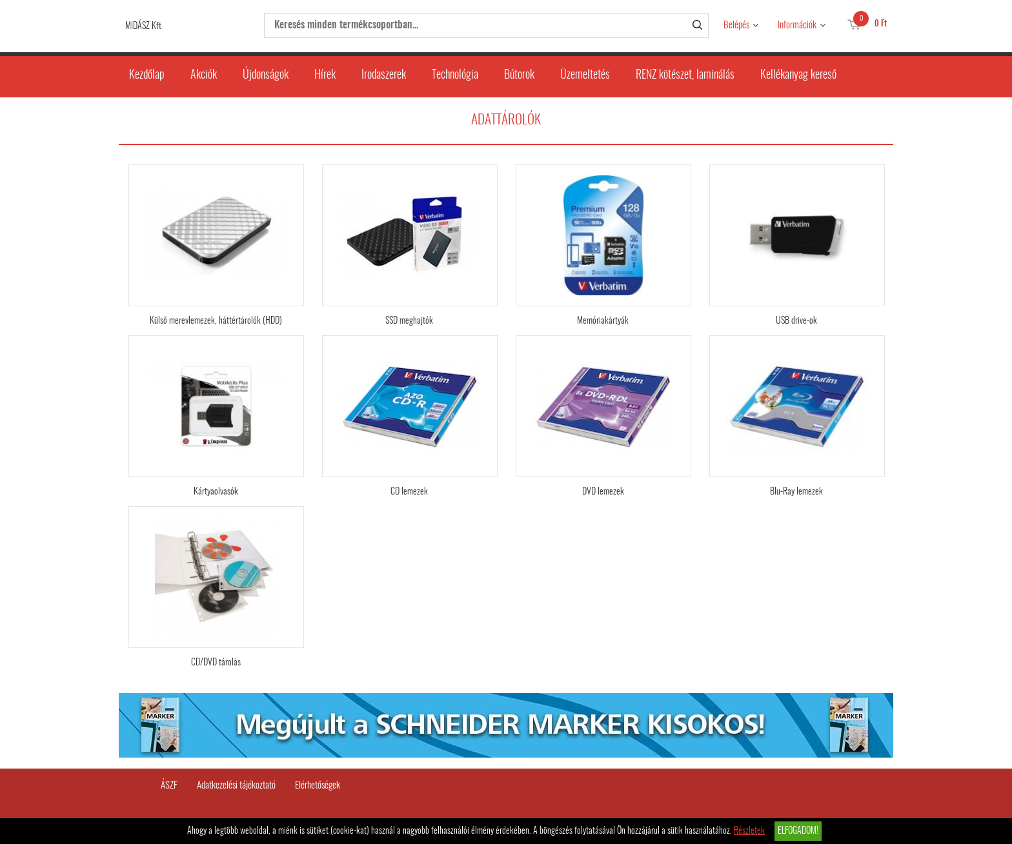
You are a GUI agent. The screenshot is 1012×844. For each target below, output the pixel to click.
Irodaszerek (383, 75)
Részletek (749, 831)
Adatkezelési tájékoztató (236, 785)
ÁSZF (169, 785)
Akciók (203, 75)
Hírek (325, 75)
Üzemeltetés (585, 75)
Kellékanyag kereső (798, 75)
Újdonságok (265, 75)
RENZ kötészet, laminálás (685, 75)
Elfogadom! (798, 831)
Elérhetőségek (317, 785)
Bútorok (519, 75)
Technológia (455, 75)
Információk (797, 25)
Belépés (736, 25)
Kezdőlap (147, 75)
